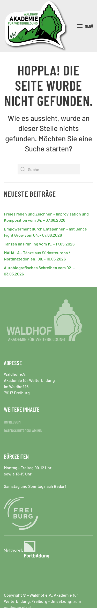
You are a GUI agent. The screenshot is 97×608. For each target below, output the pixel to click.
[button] (85, 26)
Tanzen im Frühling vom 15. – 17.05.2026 (39, 243)
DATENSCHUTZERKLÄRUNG (23, 430)
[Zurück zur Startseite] (36, 26)
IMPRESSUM (12, 421)
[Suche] (49, 169)
